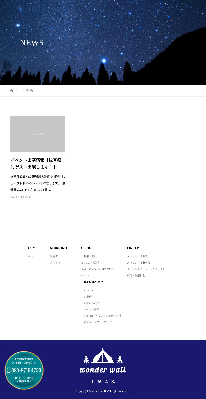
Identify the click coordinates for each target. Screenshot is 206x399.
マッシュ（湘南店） (138, 256)
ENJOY (85, 275)
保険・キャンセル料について (97, 269)
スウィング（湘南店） (139, 262)
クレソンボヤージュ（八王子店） (146, 269)
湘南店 (54, 256)
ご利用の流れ (88, 256)
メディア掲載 (91, 309)
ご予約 (88, 296)
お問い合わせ (91, 303)
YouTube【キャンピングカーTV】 (103, 315)
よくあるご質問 (90, 262)
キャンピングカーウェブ (98, 322)
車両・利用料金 (136, 275)
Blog (27, 196)
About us (88, 290)
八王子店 (55, 262)
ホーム (32, 256)
